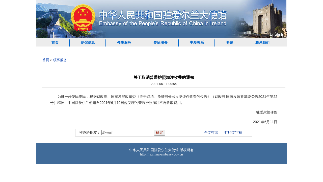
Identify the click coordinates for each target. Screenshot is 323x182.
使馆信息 (88, 42)
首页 (55, 42)
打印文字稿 (233, 132)
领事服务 (124, 42)
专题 (229, 42)
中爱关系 (197, 42)
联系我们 (262, 42)
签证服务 (160, 42)
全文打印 (211, 132)
